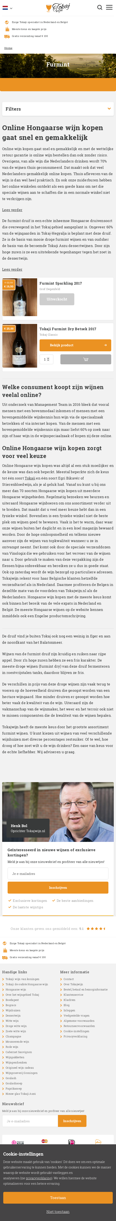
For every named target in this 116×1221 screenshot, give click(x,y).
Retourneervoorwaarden (79, 1026)
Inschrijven (58, 887)
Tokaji (30, 478)
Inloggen (69, 1010)
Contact (69, 979)
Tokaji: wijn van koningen (23, 979)
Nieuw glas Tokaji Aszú (21, 1093)
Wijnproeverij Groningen (22, 1073)
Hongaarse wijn (16, 989)
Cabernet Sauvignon (19, 1052)
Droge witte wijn (16, 1026)
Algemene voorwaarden (79, 1020)
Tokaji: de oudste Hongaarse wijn (27, 984)
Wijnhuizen (13, 1010)
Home (8, 48)
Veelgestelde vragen (77, 1015)
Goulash (11, 1078)
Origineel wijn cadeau (20, 1067)
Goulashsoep (14, 1083)
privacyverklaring (38, 1178)
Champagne (13, 1036)
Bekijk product (78, 345)
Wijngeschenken (16, 1062)
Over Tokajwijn (73, 984)
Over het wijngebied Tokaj (22, 994)
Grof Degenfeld (50, 289)
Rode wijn (12, 1046)
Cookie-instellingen (76, 1031)
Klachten (69, 1000)
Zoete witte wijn (16, 1031)
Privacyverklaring (75, 1036)
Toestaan (58, 1197)
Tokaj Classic (49, 335)
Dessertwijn (13, 1015)
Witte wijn (12, 1020)
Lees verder (12, 209)
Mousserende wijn (17, 1041)
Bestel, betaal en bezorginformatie (86, 989)
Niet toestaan (58, 1211)
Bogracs (11, 1005)
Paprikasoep (14, 1088)
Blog (67, 1005)
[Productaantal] (46, 359)
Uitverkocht (57, 299)
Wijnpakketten (15, 1057)
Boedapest (12, 1000)
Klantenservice (73, 994)
